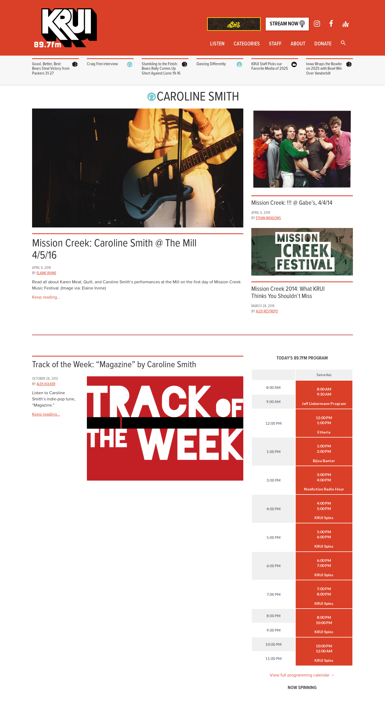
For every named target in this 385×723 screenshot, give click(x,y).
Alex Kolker (46, 384)
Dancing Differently (211, 64)
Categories (247, 44)
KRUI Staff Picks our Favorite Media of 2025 (269, 66)
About (298, 44)
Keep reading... (46, 297)
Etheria (323, 432)
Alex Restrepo (267, 311)
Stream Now (287, 24)
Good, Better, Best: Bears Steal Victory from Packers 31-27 (51, 68)
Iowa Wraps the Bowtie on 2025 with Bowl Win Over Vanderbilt (324, 68)
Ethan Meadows (268, 218)
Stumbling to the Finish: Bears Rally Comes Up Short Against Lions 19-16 (161, 68)
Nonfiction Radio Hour (324, 489)
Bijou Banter (324, 460)
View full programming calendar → (302, 675)
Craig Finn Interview (102, 64)
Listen (217, 44)
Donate (323, 44)
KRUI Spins (323, 517)
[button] (343, 43)
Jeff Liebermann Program (324, 403)
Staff (275, 44)
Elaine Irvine (46, 273)
